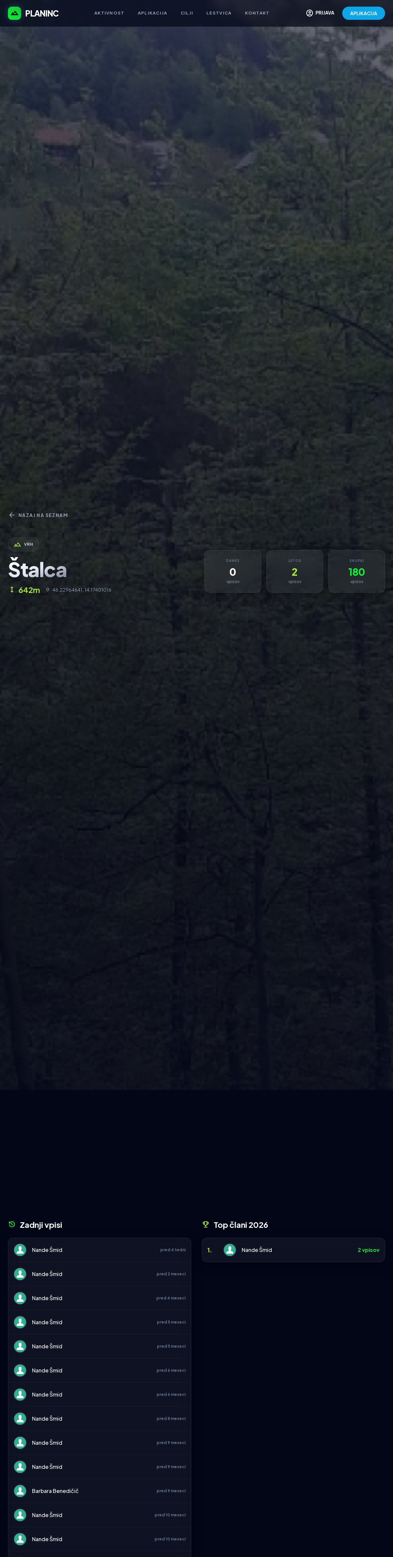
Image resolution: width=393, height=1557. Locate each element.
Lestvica (218, 13)
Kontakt (257, 13)
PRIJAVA (320, 13)
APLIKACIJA (363, 13)
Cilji (187, 13)
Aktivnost (109, 13)
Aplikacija (152, 13)
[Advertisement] (196, 1157)
